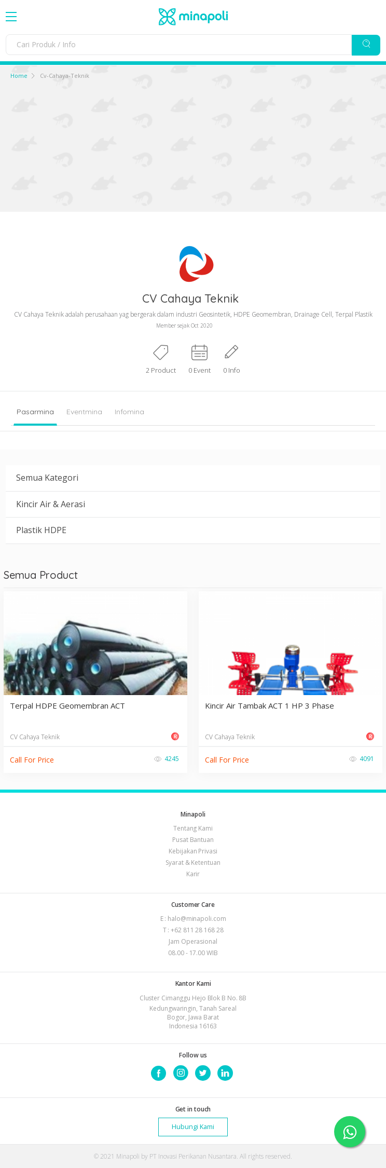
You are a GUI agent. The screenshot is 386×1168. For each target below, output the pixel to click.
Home (18, 75)
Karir (193, 874)
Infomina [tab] (129, 411)
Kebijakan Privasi (193, 851)
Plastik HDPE (41, 530)
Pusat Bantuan (193, 839)
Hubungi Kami (193, 1126)
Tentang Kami (193, 828)
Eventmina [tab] (84, 411)
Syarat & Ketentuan (193, 862)
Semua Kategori (47, 477)
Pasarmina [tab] (35, 411)
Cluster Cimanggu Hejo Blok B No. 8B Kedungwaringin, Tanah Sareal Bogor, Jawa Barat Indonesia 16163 (193, 1012)
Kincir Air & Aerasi (50, 504)
